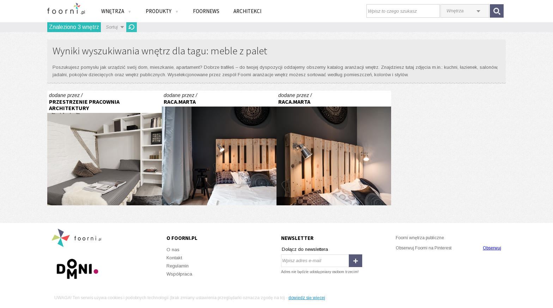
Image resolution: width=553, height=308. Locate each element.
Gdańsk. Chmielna (219, 148)
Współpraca (179, 274)
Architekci (247, 11)
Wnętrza (116, 11)
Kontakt (174, 257)
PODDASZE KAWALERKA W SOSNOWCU (104, 148)
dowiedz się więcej (306, 297)
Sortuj (112, 27)
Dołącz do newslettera (305, 249)
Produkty (162, 11)
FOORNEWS (206, 11)
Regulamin (177, 265)
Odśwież (131, 27)
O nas (173, 249)
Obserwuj (492, 248)
